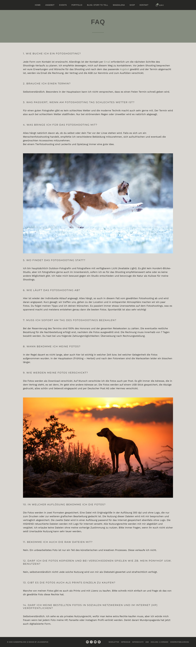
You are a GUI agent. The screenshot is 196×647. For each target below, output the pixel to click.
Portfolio (77, 5)
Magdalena (119, 5)
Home (38, 5)
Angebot (49, 5)
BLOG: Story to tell (97, 5)
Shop (132, 5)
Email (107, 61)
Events (63, 5)
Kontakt (144, 5)
